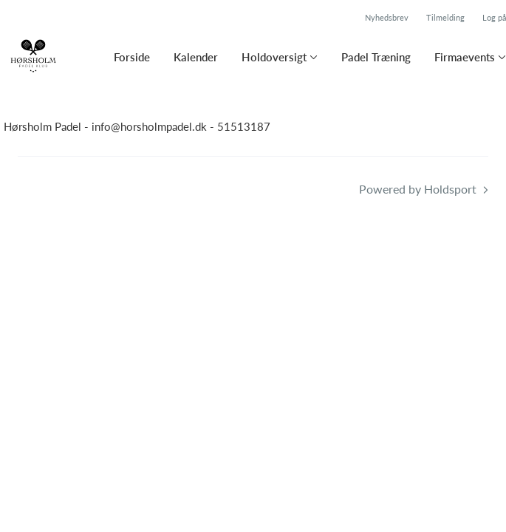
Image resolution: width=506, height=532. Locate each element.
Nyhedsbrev (386, 17)
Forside (132, 57)
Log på (494, 17)
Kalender (196, 57)
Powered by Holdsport (417, 189)
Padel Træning (376, 57)
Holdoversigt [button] (274, 57)
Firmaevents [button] (464, 57)
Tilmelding (445, 17)
